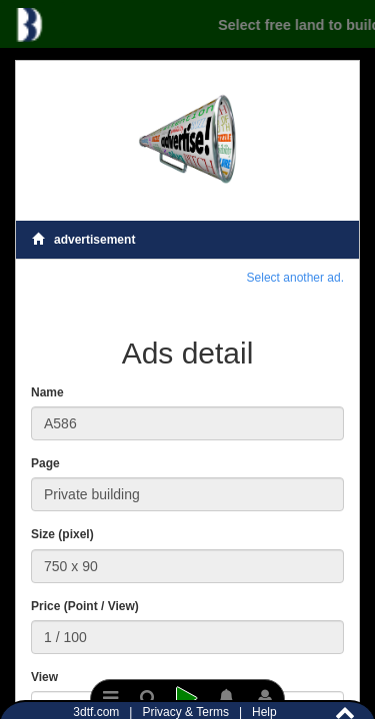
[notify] (226, 699)
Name (47, 392)
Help (264, 712)
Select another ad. (295, 278)
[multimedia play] (187, 699)
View (44, 677)
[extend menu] (110, 699)
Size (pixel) (62, 534)
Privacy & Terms (187, 712)
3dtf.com (97, 712)
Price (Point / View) (85, 606)
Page (45, 463)
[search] (149, 699)
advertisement (83, 240)
